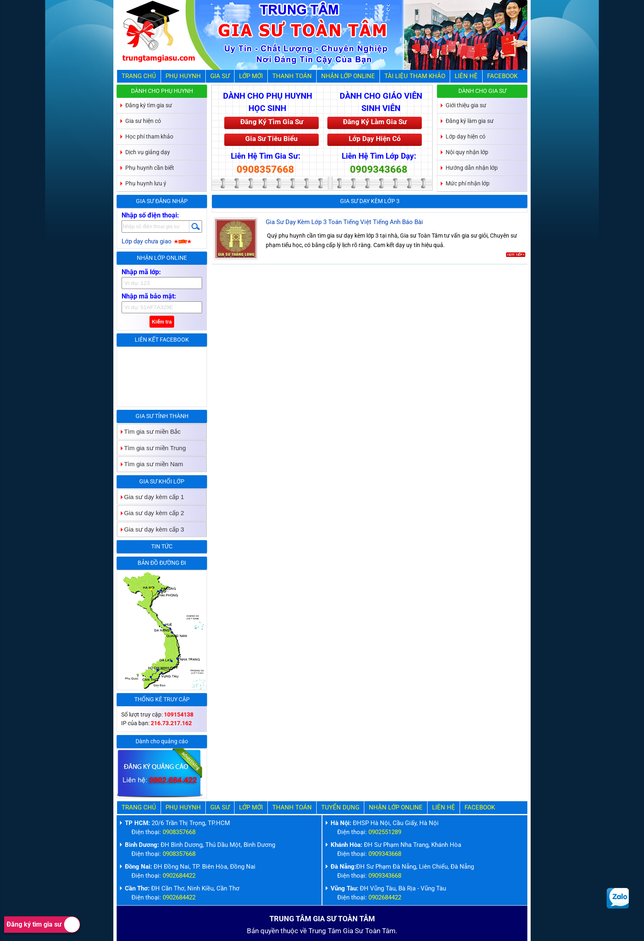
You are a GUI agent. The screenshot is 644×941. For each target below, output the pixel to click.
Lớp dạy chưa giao (157, 241)
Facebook (502, 76)
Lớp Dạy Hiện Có (375, 138)
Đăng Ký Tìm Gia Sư (271, 122)
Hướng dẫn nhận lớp (472, 167)
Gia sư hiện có (143, 121)
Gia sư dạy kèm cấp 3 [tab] (150, 529)
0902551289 (384, 832)
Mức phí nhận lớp (468, 183)
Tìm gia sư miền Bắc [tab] (149, 431)
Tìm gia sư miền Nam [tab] (150, 463)
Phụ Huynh (183, 76)
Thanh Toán (292, 76)
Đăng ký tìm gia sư (43, 924)
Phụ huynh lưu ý (145, 183)
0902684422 (179, 875)
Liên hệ (466, 76)
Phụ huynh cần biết (149, 167)
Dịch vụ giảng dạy (147, 152)
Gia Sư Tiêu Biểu (271, 138)
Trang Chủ (139, 76)
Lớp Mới (251, 76)
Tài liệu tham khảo (414, 76)
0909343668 (378, 169)
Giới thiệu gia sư (466, 105)
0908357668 (265, 169)
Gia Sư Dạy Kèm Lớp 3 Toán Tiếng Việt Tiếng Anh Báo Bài (344, 222)
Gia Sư (220, 76)
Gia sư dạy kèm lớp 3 (370, 201)
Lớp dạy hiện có (465, 136)
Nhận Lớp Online (348, 76)
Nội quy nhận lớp (467, 152)
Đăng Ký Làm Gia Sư (375, 122)
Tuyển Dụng (340, 807)
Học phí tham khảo (149, 136)
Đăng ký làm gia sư (470, 121)
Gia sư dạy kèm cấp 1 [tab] (150, 496)
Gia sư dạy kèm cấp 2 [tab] (150, 512)
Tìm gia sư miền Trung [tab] (151, 447)
